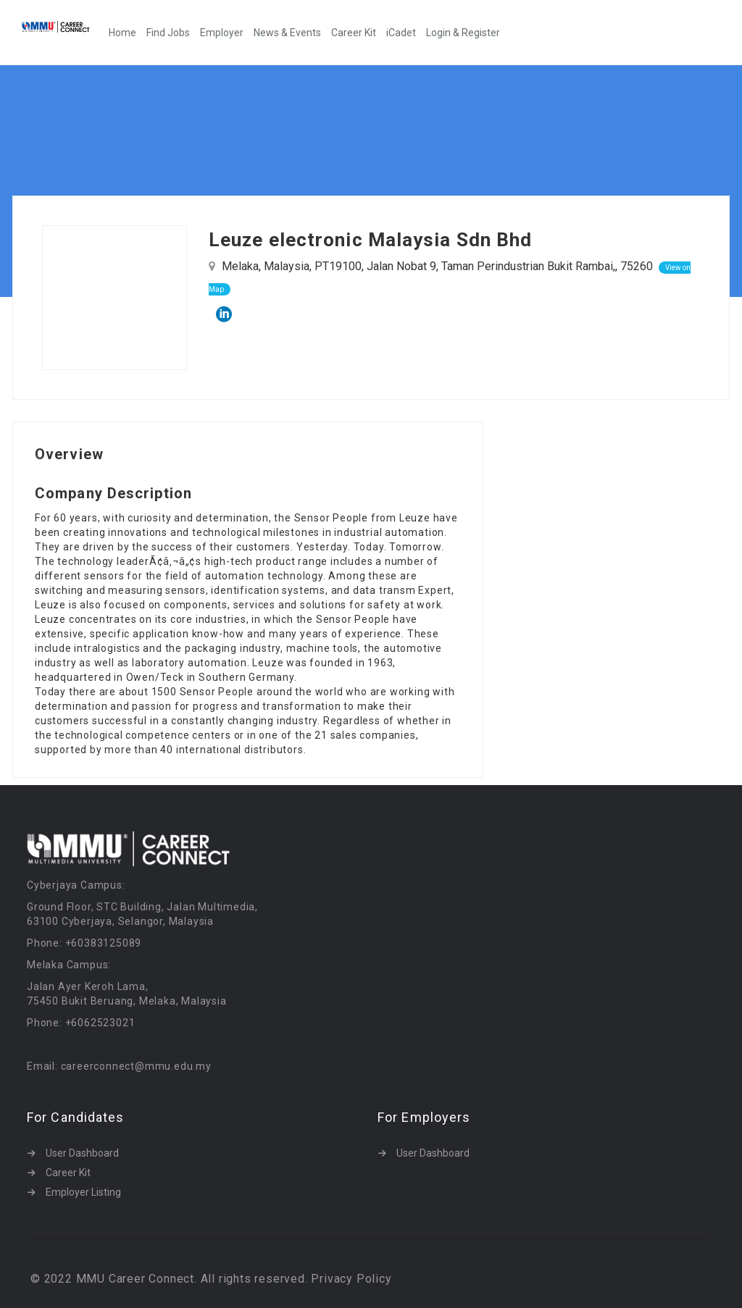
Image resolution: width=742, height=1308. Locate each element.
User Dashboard (82, 1153)
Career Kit (353, 32)
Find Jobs (168, 32)
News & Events (287, 32)
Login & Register (463, 32)
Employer (221, 32)
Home (122, 32)
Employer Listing (83, 1192)
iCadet (401, 32)
